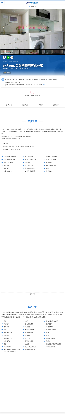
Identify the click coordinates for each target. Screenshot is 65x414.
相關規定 (56, 105)
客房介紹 (25, 105)
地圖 (44, 84)
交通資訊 (40, 105)
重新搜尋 (32, 6)
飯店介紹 (9, 105)
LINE (8, 57)
